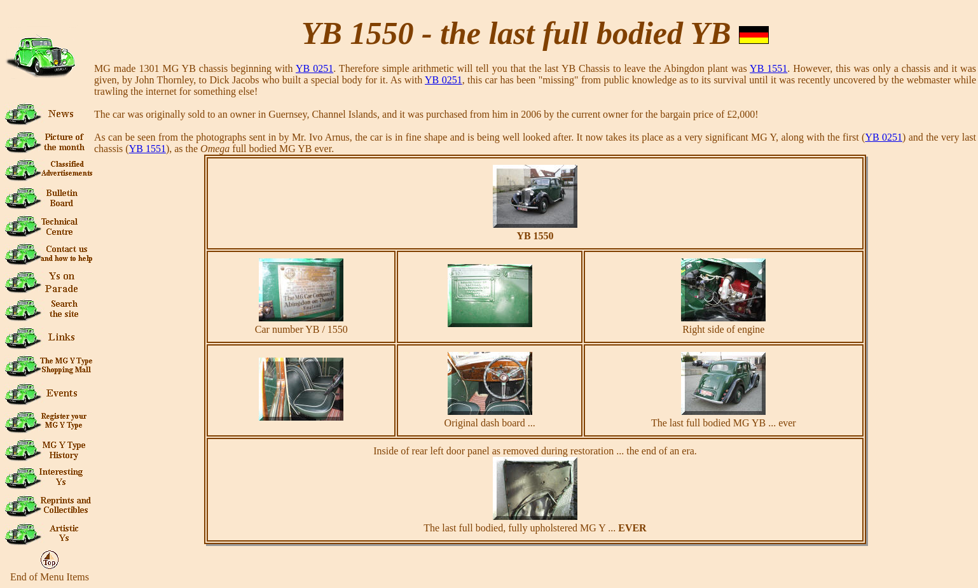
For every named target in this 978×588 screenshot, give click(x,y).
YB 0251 (314, 68)
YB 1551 (768, 68)
